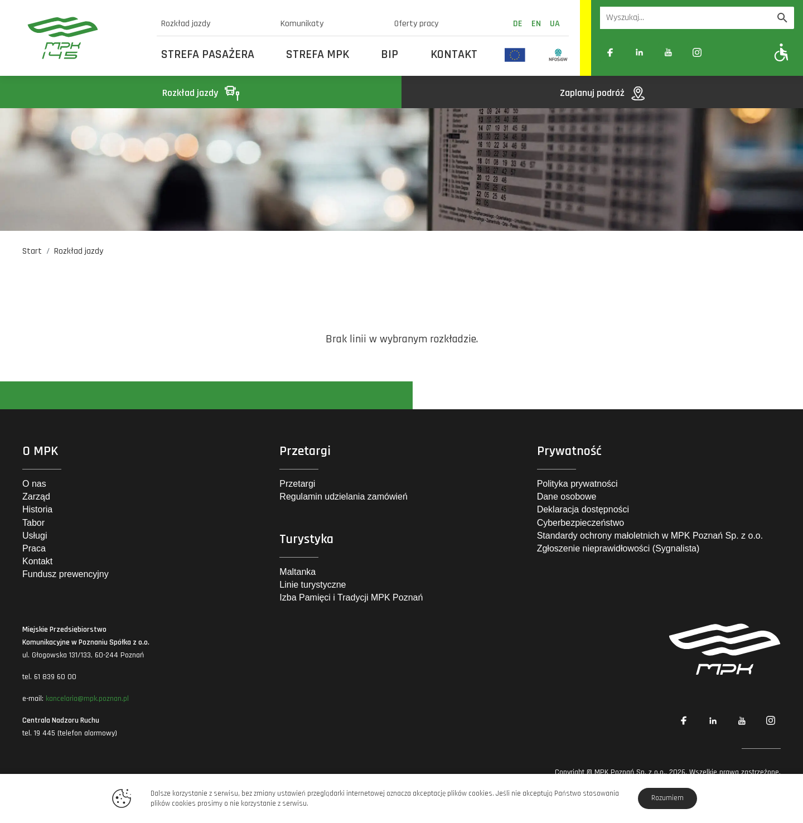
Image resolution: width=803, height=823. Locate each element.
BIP (389, 54)
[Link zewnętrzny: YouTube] (668, 52)
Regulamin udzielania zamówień (343, 496)
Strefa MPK (317, 54)
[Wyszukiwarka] (685, 18)
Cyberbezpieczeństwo (581, 522)
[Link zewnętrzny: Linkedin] (639, 52)
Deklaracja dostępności (583, 509)
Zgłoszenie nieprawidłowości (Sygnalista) (618, 548)
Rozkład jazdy (185, 24)
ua (555, 24)
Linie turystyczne (312, 584)
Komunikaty (301, 24)
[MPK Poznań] (85, 38)
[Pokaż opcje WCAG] (781, 52)
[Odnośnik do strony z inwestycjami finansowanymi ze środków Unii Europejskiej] (515, 54)
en (536, 24)
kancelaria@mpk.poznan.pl (87, 699)
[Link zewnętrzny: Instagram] (697, 52)
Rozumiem (667, 797)
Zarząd (36, 496)
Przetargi (297, 483)
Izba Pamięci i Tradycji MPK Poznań (351, 597)
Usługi (34, 535)
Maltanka (297, 572)
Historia (37, 509)
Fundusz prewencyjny (65, 574)
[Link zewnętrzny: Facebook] (610, 52)
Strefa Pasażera (207, 54)
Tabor (33, 522)
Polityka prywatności (577, 483)
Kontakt (453, 54)
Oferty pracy (416, 24)
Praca (34, 548)
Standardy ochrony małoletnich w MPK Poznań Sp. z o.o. (650, 535)
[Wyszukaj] (782, 18)
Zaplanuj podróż (602, 92)
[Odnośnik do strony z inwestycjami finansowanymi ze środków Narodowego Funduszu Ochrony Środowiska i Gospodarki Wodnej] (558, 54)
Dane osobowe (567, 496)
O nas (34, 483)
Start (32, 251)
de (518, 24)
